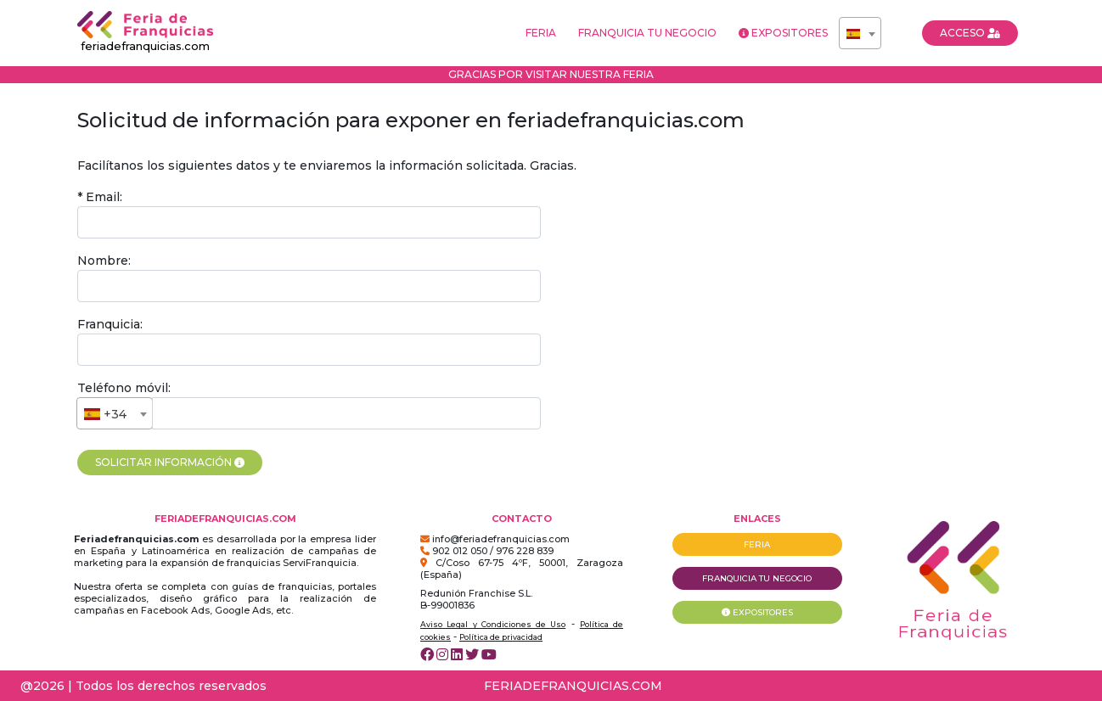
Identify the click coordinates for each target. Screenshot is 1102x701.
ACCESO (970, 32)
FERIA (541, 32)
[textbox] (860, 34)
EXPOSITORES (783, 32)
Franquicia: (110, 324)
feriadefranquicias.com (145, 32)
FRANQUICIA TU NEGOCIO (647, 32)
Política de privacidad (501, 637)
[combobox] (860, 33)
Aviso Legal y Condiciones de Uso (492, 624)
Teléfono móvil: (124, 387)
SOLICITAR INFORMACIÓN (170, 462)
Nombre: (104, 260)
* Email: (99, 197)
